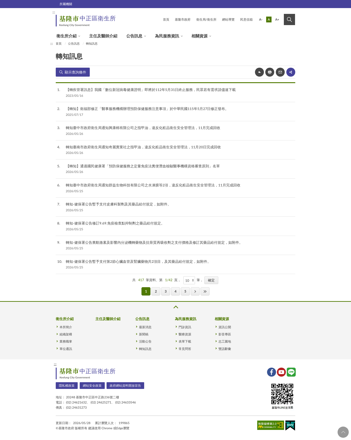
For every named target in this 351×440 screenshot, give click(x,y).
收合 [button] (175, 307)
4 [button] (176, 291)
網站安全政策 (92, 385)
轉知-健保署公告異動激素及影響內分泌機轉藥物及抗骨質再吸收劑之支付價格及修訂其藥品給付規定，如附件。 (154, 242)
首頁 (166, 19)
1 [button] (146, 291)
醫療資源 (185, 334)
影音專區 (224, 334)
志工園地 (224, 341)
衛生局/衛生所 (206, 19)
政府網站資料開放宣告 (125, 385)
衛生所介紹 (66, 35)
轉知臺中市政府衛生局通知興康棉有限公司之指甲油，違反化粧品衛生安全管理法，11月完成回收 (143, 127)
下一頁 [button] (195, 291)
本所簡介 (66, 327)
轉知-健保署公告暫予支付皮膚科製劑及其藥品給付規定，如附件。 (118, 204)
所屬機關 (66, 4)
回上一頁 (259, 72)
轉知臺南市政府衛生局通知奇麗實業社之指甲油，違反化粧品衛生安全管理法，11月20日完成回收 (143, 147)
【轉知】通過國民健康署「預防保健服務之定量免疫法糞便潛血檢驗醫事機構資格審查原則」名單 (143, 166)
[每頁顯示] (189, 280)
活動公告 (145, 341)
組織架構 (66, 334)
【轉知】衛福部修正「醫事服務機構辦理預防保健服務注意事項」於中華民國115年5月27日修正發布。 (147, 108)
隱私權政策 (67, 385)
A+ (277, 19)
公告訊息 (134, 35)
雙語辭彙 (224, 349)
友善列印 (269, 72)
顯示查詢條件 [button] (75, 72)
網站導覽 (228, 19)
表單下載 (185, 341)
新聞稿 (143, 334)
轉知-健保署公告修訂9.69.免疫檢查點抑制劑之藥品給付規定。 (115, 223)
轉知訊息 (92, 43)
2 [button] (156, 291)
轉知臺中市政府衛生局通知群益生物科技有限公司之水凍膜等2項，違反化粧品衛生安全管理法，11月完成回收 (153, 185)
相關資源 (199, 35)
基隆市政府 (182, 19)
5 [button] (185, 291)
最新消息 (145, 327)
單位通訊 (66, 349)
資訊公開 (224, 327)
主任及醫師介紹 (103, 35)
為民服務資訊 (167, 35)
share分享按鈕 (290, 72)
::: (53, 12)
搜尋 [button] (289, 19)
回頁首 (343, 432)
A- (261, 19)
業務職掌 (66, 341)
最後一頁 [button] (205, 291)
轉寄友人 (280, 72)
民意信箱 (246, 19)
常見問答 (185, 349)
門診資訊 (185, 327)
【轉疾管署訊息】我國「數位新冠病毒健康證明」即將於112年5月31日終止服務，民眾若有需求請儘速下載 (151, 89)
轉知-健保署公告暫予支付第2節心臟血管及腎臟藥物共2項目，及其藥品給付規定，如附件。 (138, 261)
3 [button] (166, 291)
